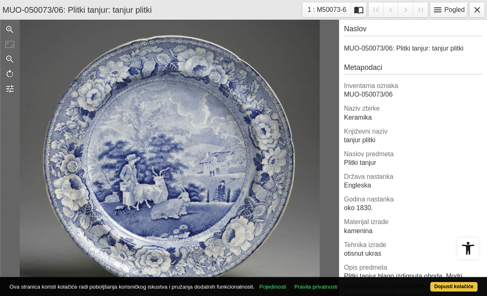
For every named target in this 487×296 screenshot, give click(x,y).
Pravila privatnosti (340, 282)
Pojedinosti (297, 282)
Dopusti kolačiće (427, 282)
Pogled (449, 10)
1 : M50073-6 (329, 9)
